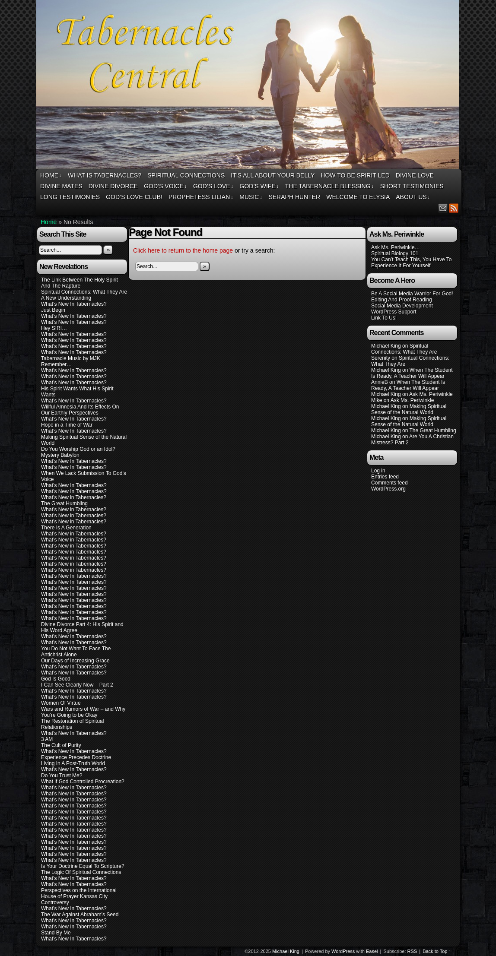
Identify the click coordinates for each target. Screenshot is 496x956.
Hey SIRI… (54, 328)
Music (250, 197)
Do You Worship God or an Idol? (78, 449)
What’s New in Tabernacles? (73, 497)
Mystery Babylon (60, 455)
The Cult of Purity (61, 745)
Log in (378, 471)
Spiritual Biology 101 (394, 253)
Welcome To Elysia (358, 196)
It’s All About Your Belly (273, 175)
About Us (413, 197)
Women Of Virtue (61, 703)
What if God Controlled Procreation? (82, 782)
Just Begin (53, 310)
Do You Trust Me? (61, 775)
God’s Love (213, 186)
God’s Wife (259, 186)
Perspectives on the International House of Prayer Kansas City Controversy (79, 896)
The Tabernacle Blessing (329, 186)
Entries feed (385, 477)
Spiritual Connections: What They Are (84, 292)
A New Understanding (66, 298)
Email (443, 208)
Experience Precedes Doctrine (76, 757)
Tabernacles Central (248, 85)
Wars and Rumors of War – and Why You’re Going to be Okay (83, 712)
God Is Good (55, 679)
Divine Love (415, 175)
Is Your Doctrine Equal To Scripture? (82, 866)
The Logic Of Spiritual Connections (81, 872)
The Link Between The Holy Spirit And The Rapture (79, 283)
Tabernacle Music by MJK (70, 358)
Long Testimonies (70, 196)
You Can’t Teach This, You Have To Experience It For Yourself (411, 262)
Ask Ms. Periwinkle (431, 394)
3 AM (47, 739)
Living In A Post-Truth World (73, 763)
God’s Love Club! (134, 196)
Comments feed (389, 483)
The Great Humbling (64, 503)
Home (51, 175)
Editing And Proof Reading (401, 300)
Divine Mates (61, 186)
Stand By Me (56, 933)
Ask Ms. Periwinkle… (395, 247)
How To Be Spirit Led (355, 175)
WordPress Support (394, 312)
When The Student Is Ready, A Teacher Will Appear (412, 373)
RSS (453, 208)
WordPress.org (388, 489)
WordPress (343, 951)
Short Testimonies (412, 186)
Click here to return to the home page (183, 250)
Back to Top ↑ (437, 951)
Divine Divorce (113, 186)
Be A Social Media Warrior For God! (412, 294)
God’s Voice (165, 186)
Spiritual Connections (186, 175)
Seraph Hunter (294, 196)
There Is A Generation (66, 528)
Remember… (56, 364)
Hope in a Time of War (66, 425)
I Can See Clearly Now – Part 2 (77, 685)
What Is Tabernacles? (104, 175)
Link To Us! (384, 318)
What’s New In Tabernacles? (74, 304)
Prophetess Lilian (201, 197)
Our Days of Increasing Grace (75, 661)
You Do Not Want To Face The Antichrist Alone (76, 652)
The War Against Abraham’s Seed (79, 915)
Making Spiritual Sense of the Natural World (408, 409)
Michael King (285, 951)
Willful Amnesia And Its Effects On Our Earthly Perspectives (80, 410)
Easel (372, 951)
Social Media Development (402, 306)
